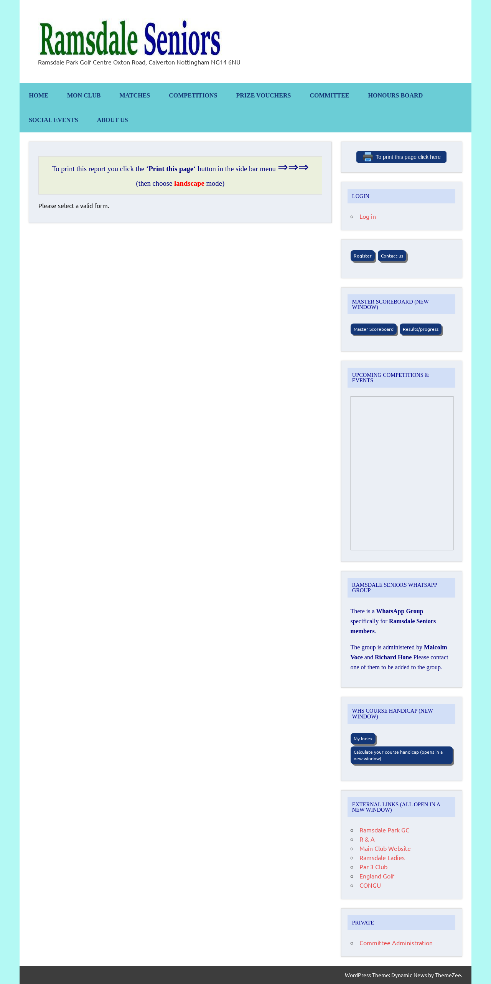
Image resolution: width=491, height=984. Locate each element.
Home (38, 95)
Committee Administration (396, 942)
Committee (329, 95)
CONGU (370, 885)
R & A (367, 839)
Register (363, 256)
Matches (134, 95)
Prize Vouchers (263, 95)
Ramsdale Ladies (382, 857)
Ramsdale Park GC (384, 830)
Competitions (193, 95)
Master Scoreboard (374, 329)
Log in (367, 216)
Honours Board (395, 95)
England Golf (376, 876)
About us (112, 120)
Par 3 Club (373, 866)
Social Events (53, 120)
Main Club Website (385, 848)
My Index (363, 738)
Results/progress (420, 329)
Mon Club (84, 95)
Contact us (392, 256)
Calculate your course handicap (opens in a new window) (398, 755)
